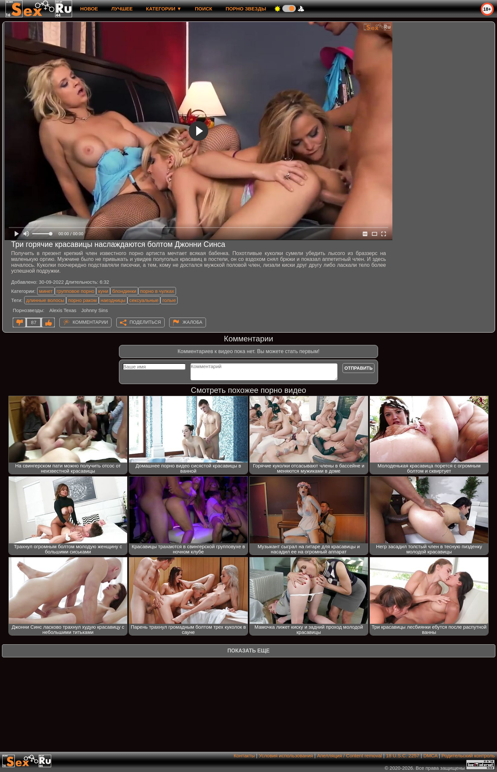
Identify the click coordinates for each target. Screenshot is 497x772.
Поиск (203, 8)
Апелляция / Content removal (349, 755)
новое (89, 8)
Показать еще (248, 650)
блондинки (124, 291)
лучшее (122, 8)
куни (103, 291)
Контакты (244, 755)
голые (169, 300)
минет (46, 291)
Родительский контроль (468, 755)
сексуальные (144, 300)
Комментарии (90, 322)
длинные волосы (45, 300)
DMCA (430, 755)
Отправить (358, 368)
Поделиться (145, 322)
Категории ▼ (164, 8)
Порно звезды (246, 8)
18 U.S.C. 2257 (402, 755)
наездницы (113, 300)
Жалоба (192, 322)
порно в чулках (157, 291)
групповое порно (76, 291)
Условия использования (286, 755)
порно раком (82, 300)
